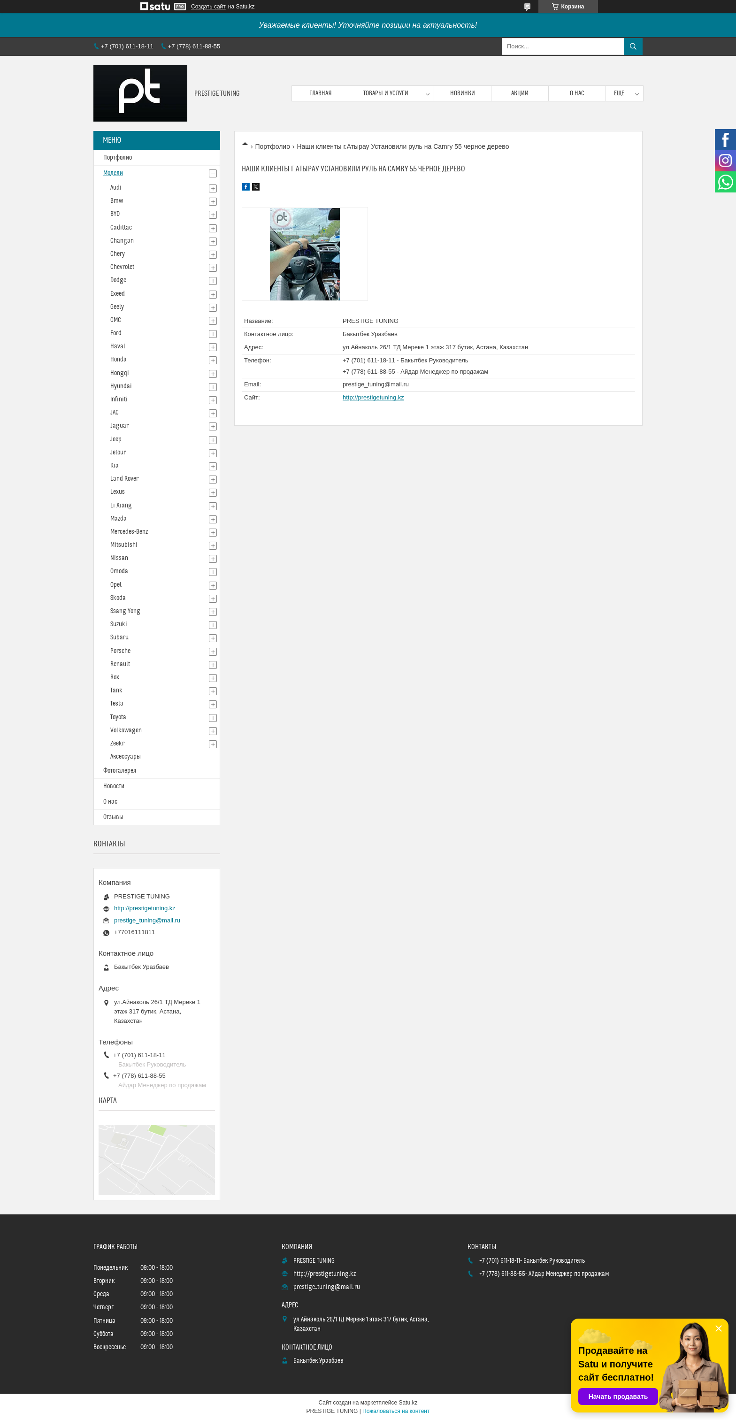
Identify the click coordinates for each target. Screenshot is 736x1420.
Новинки (462, 93)
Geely (117, 307)
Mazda (118, 518)
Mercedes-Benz (129, 532)
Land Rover (124, 479)
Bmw (116, 201)
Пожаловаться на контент (395, 1411)
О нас (577, 93)
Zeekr (117, 743)
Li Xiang (121, 505)
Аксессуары (125, 756)
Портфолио (272, 146)
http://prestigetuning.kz (373, 397)
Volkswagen (126, 730)
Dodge (118, 280)
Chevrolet (122, 267)
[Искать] (633, 46)
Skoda (118, 598)
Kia (114, 465)
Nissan (119, 558)
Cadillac (121, 227)
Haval (117, 346)
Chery (117, 254)
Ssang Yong (125, 611)
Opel (116, 585)
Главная (320, 93)
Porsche (120, 651)
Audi (116, 188)
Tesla (116, 703)
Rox (114, 677)
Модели (113, 173)
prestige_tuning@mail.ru (376, 384)
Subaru (119, 637)
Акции (520, 93)
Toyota (118, 717)
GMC (115, 320)
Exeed (117, 294)
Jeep (116, 439)
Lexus (117, 492)
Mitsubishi (124, 545)
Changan (122, 241)
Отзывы (113, 817)
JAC (114, 412)
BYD (115, 214)
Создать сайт (208, 6)
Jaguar (119, 426)
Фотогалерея (119, 771)
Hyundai (121, 386)
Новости (113, 786)
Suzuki (118, 624)
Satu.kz (408, 1402)
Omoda (119, 571)
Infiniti (119, 399)
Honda (118, 359)
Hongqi (119, 373)
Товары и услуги (385, 93)
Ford (116, 333)
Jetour (118, 452)
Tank (116, 690)
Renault (120, 664)
